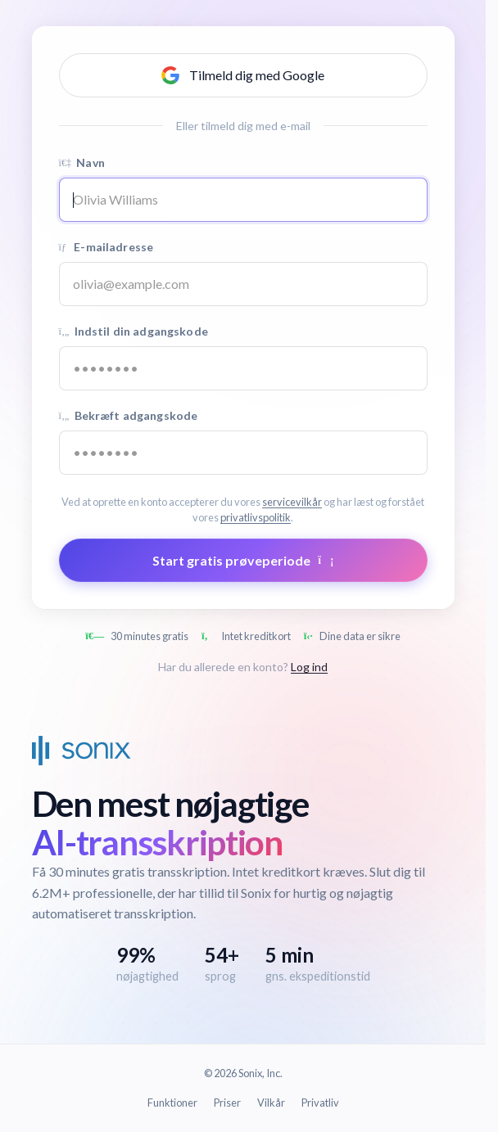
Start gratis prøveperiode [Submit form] (243, 560)
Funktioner (172, 1102)
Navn (82, 162)
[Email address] (243, 284)
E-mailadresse (106, 247)
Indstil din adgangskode (133, 331)
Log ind (309, 667)
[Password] (243, 368)
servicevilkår (292, 501)
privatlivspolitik (255, 517)
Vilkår (271, 1102)
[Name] (243, 200)
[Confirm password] (243, 453)
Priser (227, 1102)
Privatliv (320, 1102)
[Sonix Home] (81, 750)
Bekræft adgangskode (128, 415)
